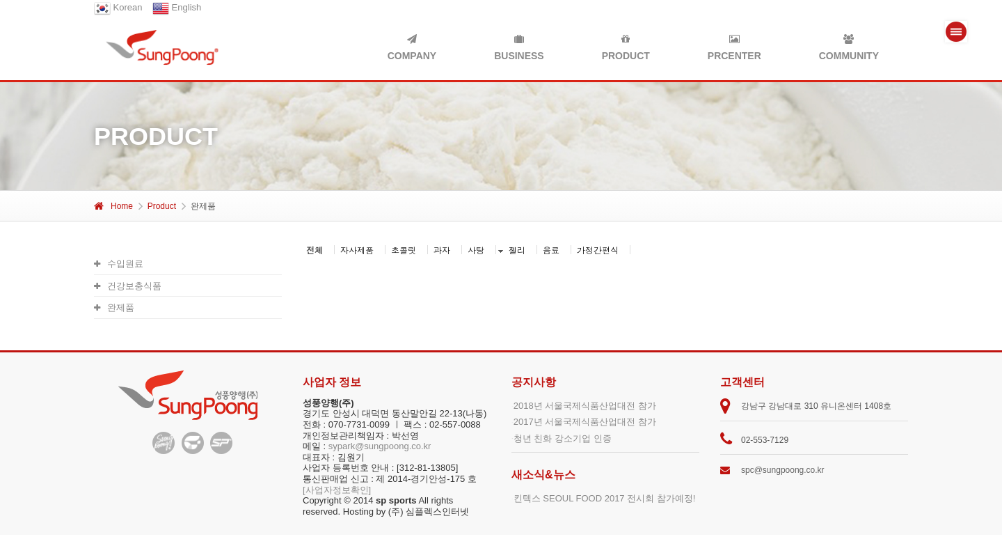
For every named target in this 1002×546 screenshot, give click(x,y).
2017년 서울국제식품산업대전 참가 (585, 421)
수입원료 (118, 263)
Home (113, 206)
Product (162, 206)
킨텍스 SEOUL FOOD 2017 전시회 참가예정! (605, 498)
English (176, 7)
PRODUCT (626, 47)
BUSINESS (519, 47)
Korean (118, 7)
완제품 (114, 307)
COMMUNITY (849, 47)
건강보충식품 (127, 286)
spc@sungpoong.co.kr (783, 470)
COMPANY (412, 47)
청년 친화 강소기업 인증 (563, 438)
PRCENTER (734, 47)
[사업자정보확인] (337, 490)
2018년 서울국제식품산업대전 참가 (585, 405)
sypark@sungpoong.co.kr (379, 446)
